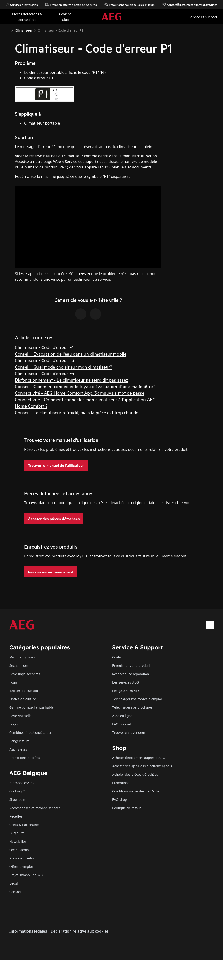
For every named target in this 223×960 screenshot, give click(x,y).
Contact (15, 891)
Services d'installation (22, 5)
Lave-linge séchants (24, 673)
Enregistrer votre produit (131, 665)
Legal (13, 883)
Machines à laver (22, 657)
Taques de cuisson (23, 690)
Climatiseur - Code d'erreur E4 (44, 373)
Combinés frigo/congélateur (30, 732)
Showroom (17, 799)
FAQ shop (119, 799)
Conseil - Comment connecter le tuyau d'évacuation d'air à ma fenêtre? (85, 386)
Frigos (14, 724)
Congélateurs (19, 740)
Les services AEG (125, 682)
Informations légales (28, 931)
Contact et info (123, 657)
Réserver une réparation (130, 673)
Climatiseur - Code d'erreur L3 (44, 360)
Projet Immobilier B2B (26, 874)
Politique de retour (126, 807)
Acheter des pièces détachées (135, 774)
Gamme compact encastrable (31, 707)
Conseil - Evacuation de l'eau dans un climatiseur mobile (70, 354)
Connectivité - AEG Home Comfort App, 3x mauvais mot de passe (79, 393)
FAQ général (121, 724)
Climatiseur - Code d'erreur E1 (44, 347)
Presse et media (21, 858)
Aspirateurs (18, 749)
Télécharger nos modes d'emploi (137, 699)
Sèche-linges (19, 665)
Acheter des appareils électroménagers (142, 766)
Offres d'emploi (21, 866)
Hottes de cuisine (22, 699)
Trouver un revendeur (128, 732)
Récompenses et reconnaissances (34, 807)
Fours (13, 682)
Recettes (16, 816)
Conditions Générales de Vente (135, 791)
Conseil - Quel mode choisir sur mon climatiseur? (63, 367)
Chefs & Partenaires (24, 824)
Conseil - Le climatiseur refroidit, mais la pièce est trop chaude (76, 412)
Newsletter (17, 841)
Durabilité (16, 833)
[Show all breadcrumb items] (7, 30)
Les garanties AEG (126, 690)
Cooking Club (19, 791)
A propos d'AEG (21, 782)
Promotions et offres (24, 757)
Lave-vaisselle (20, 715)
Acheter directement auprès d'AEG (138, 757)
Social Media (19, 849)
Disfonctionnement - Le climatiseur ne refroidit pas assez (71, 380)
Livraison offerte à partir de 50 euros (71, 5)
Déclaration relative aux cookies (80, 931)
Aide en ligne (122, 715)
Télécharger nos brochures (132, 707)
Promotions (207, 5)
